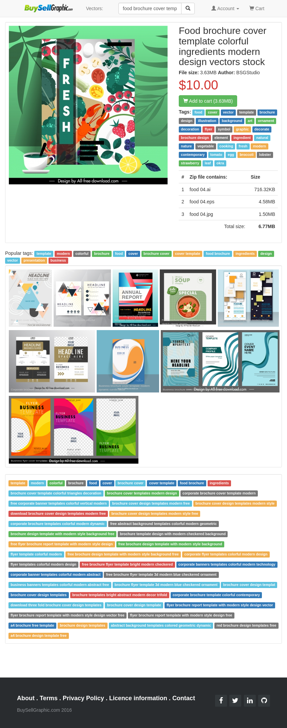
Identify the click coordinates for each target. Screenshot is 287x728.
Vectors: (94, 8)
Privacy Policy (83, 698)
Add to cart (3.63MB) (208, 101)
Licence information (138, 698)
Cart (256, 8)
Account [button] (225, 8)
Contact (183, 698)
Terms (49, 698)
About (26, 698)
